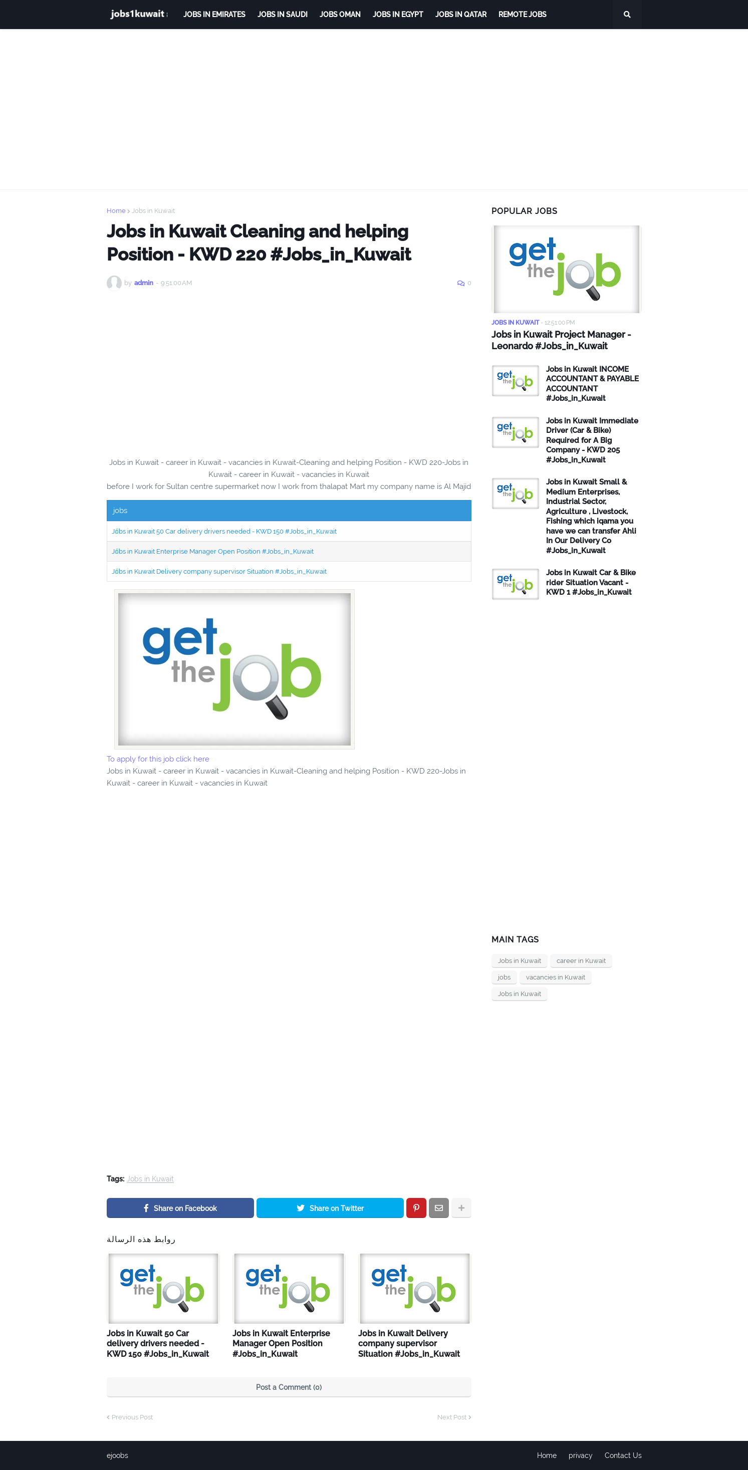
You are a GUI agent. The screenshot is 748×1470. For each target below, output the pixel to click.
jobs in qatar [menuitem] (460, 15)
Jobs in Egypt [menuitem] (398, 15)
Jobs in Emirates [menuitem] (214, 15)
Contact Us (623, 1455)
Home (116, 210)
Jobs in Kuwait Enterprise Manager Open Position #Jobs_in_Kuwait (213, 551)
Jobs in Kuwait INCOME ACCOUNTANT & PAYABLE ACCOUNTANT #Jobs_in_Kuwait (592, 384)
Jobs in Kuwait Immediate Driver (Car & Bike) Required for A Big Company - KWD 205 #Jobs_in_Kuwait (592, 440)
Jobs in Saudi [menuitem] (283, 15)
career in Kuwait (581, 960)
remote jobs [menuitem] (522, 15)
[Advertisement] (374, 109)
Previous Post (132, 1417)
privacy (581, 1455)
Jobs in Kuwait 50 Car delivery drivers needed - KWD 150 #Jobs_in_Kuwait (224, 531)
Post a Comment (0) (289, 1387)
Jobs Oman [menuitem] (340, 15)
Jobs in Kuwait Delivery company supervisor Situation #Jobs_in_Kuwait (219, 571)
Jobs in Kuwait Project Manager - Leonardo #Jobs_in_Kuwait (561, 340)
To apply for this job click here (158, 759)
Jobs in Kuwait (153, 210)
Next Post (451, 1417)
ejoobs (117, 1455)
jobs (504, 977)
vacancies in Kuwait (555, 977)
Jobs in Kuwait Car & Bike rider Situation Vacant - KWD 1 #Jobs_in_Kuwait (591, 582)
